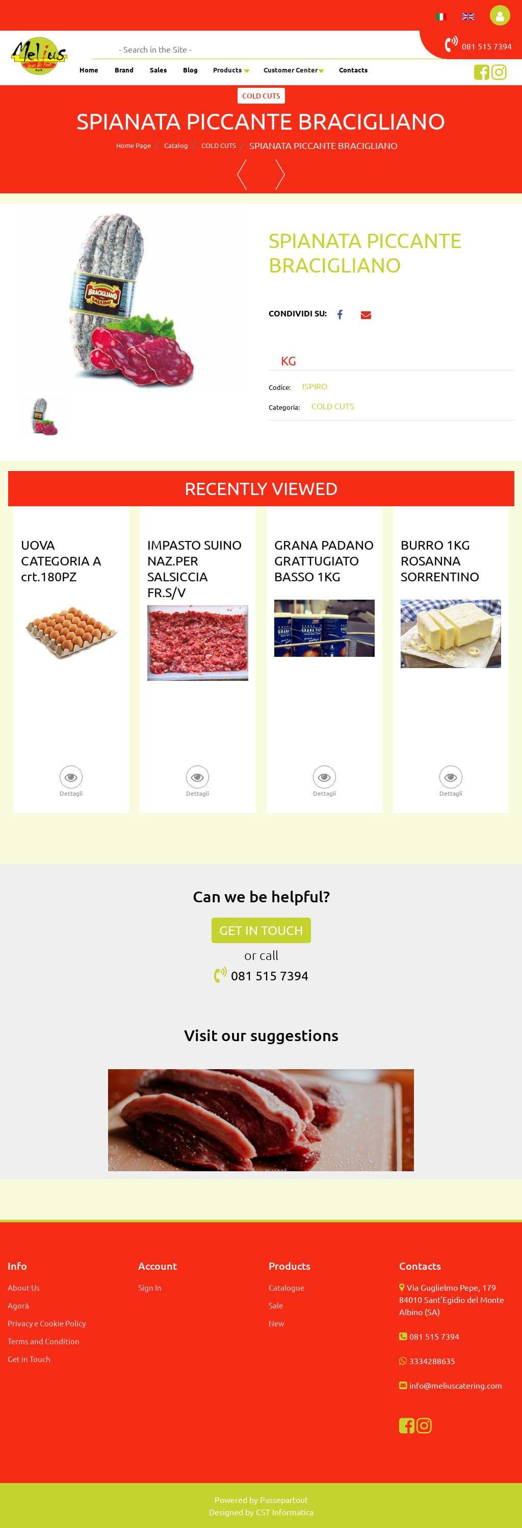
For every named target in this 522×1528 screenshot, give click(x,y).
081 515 (469, 44)
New (276, 1323)
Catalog (176, 145)
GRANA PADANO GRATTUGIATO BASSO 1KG (324, 560)
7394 (502, 46)
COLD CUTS (218, 145)
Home (89, 69)
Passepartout (284, 1499)
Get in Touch (29, 1359)
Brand (124, 69)
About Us (24, 1287)
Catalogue (286, 1287)
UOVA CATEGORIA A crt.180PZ (61, 560)
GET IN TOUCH (261, 930)
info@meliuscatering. (448, 1385)
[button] (500, 15)
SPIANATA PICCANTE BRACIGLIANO (323, 145)
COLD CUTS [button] (261, 96)
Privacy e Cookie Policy (47, 1323)
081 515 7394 (434, 1336)
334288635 (434, 1361)
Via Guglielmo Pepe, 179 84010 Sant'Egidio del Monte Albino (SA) (451, 1299)
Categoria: (284, 407)
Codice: (280, 387)
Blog (190, 69)
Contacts (353, 69)
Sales (158, 69)
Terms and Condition (44, 1341)
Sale (276, 1305)
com (494, 1385)
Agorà (18, 1305)
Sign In (150, 1287)
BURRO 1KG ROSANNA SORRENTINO (440, 560)
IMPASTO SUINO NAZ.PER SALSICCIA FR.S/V (194, 568)
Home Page (133, 145)
